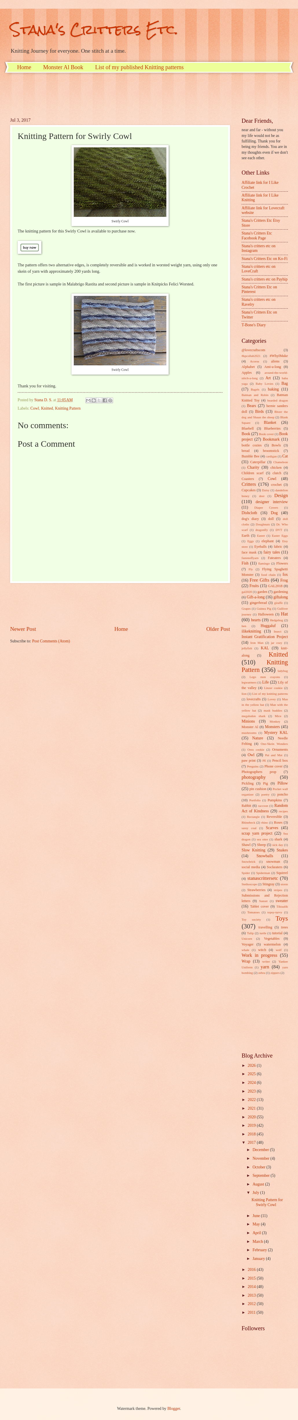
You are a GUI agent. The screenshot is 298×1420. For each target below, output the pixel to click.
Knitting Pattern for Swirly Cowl (267, 1202)
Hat (284, 614)
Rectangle (253, 816)
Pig (265, 783)
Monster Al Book (63, 67)
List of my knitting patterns (270, 693)
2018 (252, 1134)
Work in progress (259, 955)
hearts (256, 620)
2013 (252, 1295)
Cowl (34, 408)
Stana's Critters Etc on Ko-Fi (265, 258)
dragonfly (261, 530)
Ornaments (280, 749)
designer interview (272, 502)
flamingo (264, 563)
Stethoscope (249, 884)
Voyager (247, 944)
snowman (273, 862)
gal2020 (247, 591)
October (259, 1167)
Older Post (218, 629)
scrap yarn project (257, 833)
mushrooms (249, 732)
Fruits (254, 586)
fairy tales (272, 552)
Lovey (272, 699)
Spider (246, 873)
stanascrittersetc (262, 878)
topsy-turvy (274, 912)
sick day (277, 844)
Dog (274, 513)
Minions (248, 721)
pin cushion (257, 789)
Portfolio (255, 800)
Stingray (268, 884)
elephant (268, 541)
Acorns (254, 361)
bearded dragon (277, 400)
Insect (277, 631)
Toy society (251, 919)
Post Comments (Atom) (51, 641)
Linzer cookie (273, 688)
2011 (252, 1312)
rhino (264, 822)
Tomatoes (253, 912)
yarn (265, 967)
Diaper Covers (266, 507)
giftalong (280, 597)
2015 (252, 1278)
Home (24, 67)
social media (251, 867)
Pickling (247, 783)
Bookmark (271, 439)
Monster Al (250, 727)
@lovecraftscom (253, 350)
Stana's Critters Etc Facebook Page (257, 235)
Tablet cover (259, 906)
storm (284, 884)
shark (278, 839)
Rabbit (246, 806)
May (257, 1224)
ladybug (282, 671)
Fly (251, 569)
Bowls (276, 445)
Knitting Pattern (68, 408)
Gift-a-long (256, 597)
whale (245, 950)
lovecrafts (254, 699)
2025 (252, 1074)
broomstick (271, 451)
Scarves (272, 828)
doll (271, 519)
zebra (261, 972)
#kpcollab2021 (251, 356)
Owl (251, 755)
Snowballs (265, 856)
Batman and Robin (255, 395)
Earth (245, 536)
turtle (263, 933)
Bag (285, 383)
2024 (252, 1082)
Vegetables (271, 939)
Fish (245, 563)
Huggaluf (268, 626)
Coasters (248, 479)
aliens (275, 361)
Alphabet (248, 367)
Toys (281, 918)
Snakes (282, 850)
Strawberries (256, 890)
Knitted (47, 408)
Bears (251, 406)
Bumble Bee (251, 456)
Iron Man (256, 642)
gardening (280, 592)
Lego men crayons (264, 677)
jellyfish (247, 648)
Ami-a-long (272, 367)
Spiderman (263, 873)
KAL (265, 648)
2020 (252, 1117)
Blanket (270, 422)
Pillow (282, 783)
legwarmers (249, 682)
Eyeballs (260, 547)
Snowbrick (248, 861)
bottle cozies (252, 445)
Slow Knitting (253, 850)
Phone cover (273, 766)
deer (262, 496)
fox (285, 574)
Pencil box (280, 760)
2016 (252, 1269)
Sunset (263, 901)
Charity (253, 467)
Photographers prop (259, 772)
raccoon (263, 805)
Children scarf (253, 473)
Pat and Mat (273, 755)
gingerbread (258, 603)
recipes (283, 811)
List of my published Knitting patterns (139, 67)
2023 (252, 1091)
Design (281, 495)
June (257, 1216)
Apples (247, 373)
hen (244, 626)
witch (262, 950)
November (262, 1158)
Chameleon (280, 462)
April (257, 1233)
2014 (252, 1287)
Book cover (266, 434)
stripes (278, 890)
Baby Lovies (264, 383)
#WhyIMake (279, 356)
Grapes (246, 608)
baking (273, 389)
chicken (276, 468)
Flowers (282, 563)
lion (244, 693)
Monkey (275, 721)
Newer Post (23, 629)
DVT (279, 530)
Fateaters (274, 558)
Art (268, 378)
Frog (284, 580)
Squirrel (282, 873)
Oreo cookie (255, 749)
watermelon (272, 944)
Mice (278, 716)
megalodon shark (254, 716)
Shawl (246, 845)
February (260, 1250)
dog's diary (250, 519)
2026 (252, 1065)
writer (266, 961)
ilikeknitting (251, 631)
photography (254, 777)
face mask (249, 552)
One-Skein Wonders (274, 743)
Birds (259, 411)
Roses (278, 822)
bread (246, 451)
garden (262, 592)
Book (246, 434)
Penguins (252, 766)
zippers (275, 972)
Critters (249, 484)
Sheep (261, 845)
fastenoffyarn (250, 558)
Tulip (250, 933)
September (262, 1175)
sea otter (262, 839)
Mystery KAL (276, 732)
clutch (277, 473)
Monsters (272, 727)
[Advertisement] (115, 94)
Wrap (246, 961)
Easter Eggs (280, 535)
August (259, 1184)
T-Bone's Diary (254, 325)
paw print (249, 760)
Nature (257, 738)
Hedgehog (276, 620)
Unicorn (247, 938)
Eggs (250, 541)
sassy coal (249, 828)
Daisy (266, 490)
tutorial (277, 933)
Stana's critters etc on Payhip (265, 279)
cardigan (271, 456)
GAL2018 (275, 586)
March (258, 1241)
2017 (252, 1142)
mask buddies (273, 710)
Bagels (255, 389)
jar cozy (276, 642)
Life (265, 682)
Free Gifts (259, 580)
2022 (252, 1099)
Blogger (173, 1408)
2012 (252, 1304)
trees (284, 927)
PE (264, 760)
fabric (278, 547)
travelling (265, 927)
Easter (261, 535)
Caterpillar (258, 462)
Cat (285, 456)
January (259, 1258)
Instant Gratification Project (265, 637)
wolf (279, 950)
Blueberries (272, 428)
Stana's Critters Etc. (94, 29)
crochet (276, 485)
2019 (252, 1125)
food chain (268, 574)
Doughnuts (263, 524)
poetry (265, 794)
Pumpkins (275, 800)
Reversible (274, 817)
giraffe (278, 602)
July (256, 1192)
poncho (282, 794)
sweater (282, 901)
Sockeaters (274, 867)
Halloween (266, 614)
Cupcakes (248, 490)
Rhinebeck (248, 822)
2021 (252, 1108)
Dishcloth (249, 513)
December (261, 1150)
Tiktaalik (282, 906)
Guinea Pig (264, 608)
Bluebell (248, 428)
